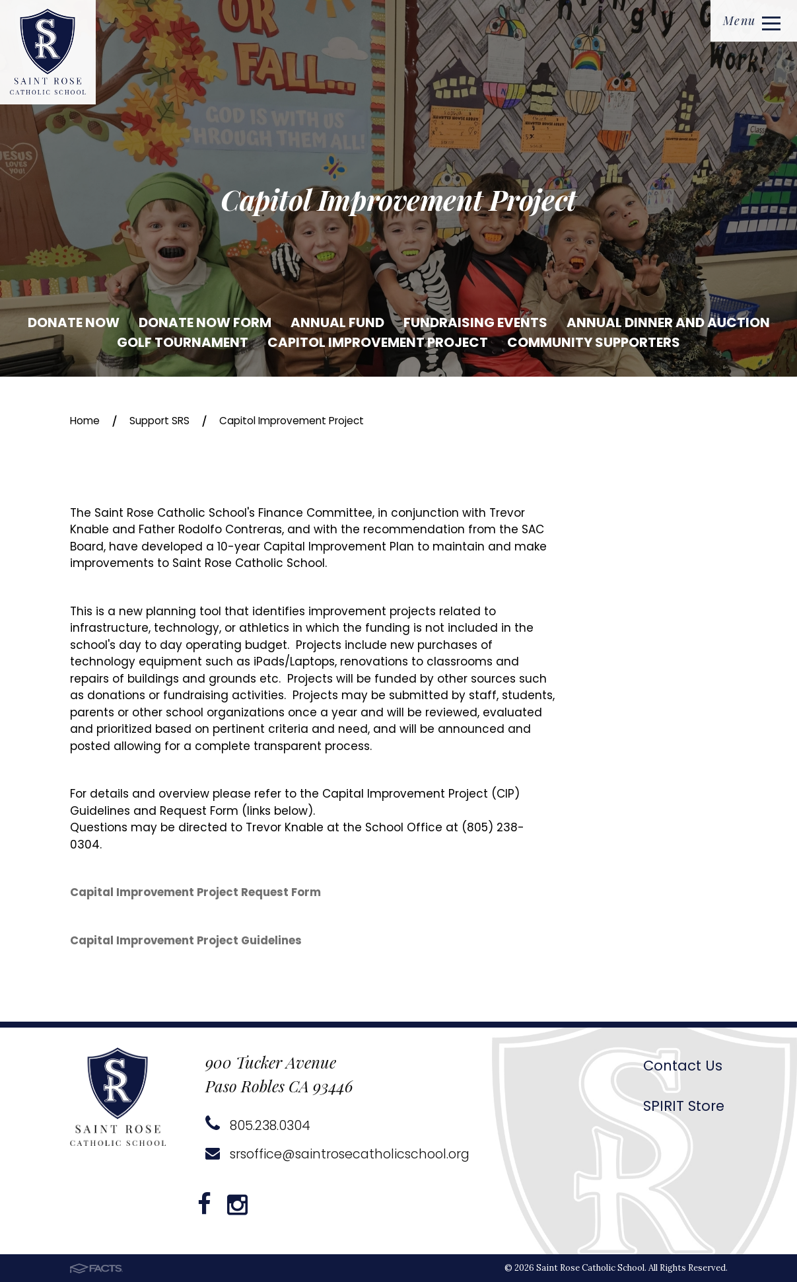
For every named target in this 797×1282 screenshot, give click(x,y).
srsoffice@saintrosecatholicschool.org (342, 1154)
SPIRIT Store (680, 1105)
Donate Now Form (205, 322)
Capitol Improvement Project (377, 342)
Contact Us (680, 1065)
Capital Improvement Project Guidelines (188, 941)
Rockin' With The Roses (629, 881)
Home (87, 420)
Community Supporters (593, 342)
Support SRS (167, 420)
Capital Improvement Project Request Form (197, 893)
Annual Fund (337, 322)
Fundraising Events (475, 322)
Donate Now (74, 322)
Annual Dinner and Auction (668, 322)
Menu (749, 22)
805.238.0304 (258, 1125)
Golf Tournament (182, 342)
